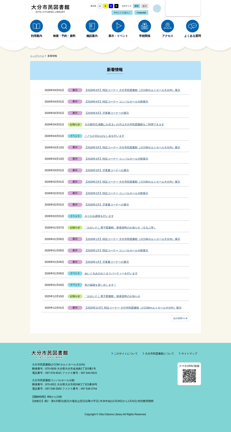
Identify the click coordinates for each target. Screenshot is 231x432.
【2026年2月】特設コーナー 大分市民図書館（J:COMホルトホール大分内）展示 (132, 181)
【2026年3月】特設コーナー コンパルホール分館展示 (116, 158)
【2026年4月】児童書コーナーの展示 (107, 113)
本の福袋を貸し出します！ (100, 284)
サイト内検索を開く (157, 8)
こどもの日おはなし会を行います (104, 136)
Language (141, 12)
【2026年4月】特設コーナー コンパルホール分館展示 (116, 101)
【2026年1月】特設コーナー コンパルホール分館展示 (116, 250)
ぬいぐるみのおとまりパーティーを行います (111, 273)
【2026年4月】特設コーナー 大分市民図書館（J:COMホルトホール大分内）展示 (132, 90)
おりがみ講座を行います (99, 216)
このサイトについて (126, 353)
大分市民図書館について (159, 353)
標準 (137, 6)
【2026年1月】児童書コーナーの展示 (107, 261)
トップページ (37, 56)
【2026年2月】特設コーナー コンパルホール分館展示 (116, 193)
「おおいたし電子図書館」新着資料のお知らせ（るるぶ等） (120, 227)
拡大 (145, 6)
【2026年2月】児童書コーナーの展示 (107, 204)
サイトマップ (189, 353)
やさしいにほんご (122, 12)
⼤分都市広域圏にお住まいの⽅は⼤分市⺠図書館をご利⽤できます (124, 124)
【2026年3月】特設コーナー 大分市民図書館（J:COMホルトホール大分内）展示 (132, 147)
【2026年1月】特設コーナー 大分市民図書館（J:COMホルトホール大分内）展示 (132, 239)
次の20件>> (179, 318)
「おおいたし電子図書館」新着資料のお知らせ (112, 296)
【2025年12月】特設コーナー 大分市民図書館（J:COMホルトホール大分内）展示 (133, 307)
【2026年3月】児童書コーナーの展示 (107, 170)
